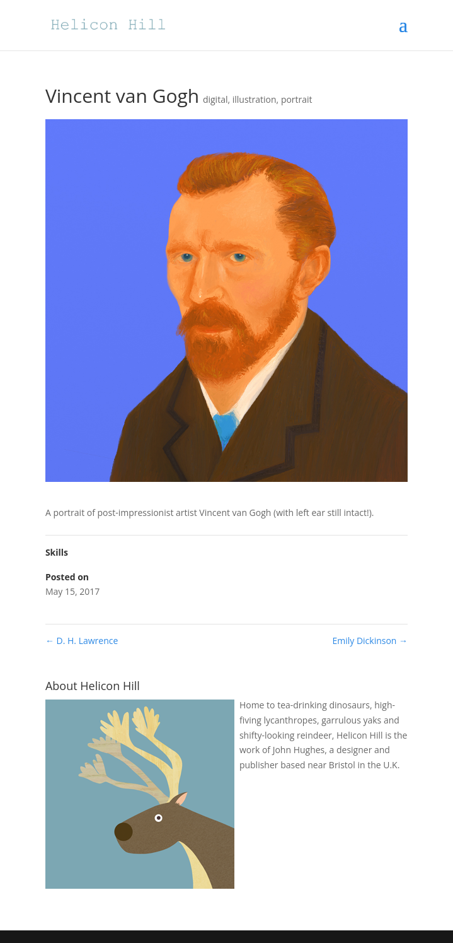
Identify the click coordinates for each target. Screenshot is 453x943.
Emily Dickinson (370, 641)
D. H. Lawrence (81, 641)
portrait (297, 99)
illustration (254, 99)
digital (215, 99)
